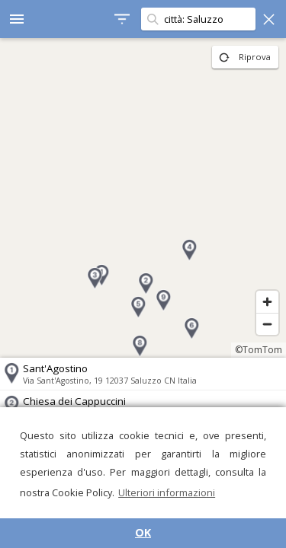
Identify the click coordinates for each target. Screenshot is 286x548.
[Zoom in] (267, 302)
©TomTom (258, 349)
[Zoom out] (267, 324)
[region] (143, 198)
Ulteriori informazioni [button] (166, 492)
